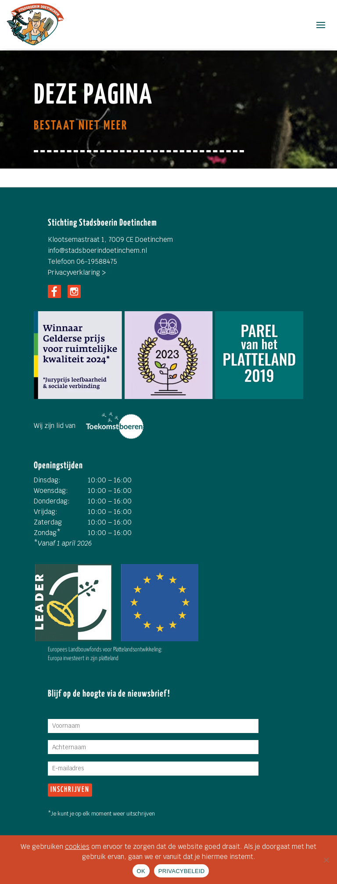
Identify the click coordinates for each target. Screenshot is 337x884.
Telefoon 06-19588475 (82, 261)
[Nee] (326, 859)
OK (141, 871)
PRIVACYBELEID (181, 871)
